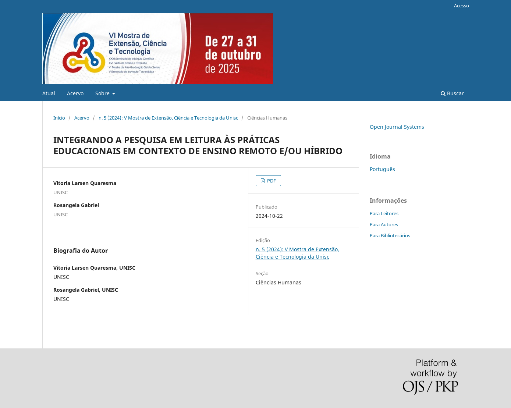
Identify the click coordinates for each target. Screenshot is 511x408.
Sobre (103, 93)
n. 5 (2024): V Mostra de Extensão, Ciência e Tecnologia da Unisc (168, 117)
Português (382, 169)
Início (59, 117)
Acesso (461, 5)
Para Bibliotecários (390, 235)
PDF (271, 180)
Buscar (452, 93)
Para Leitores (384, 213)
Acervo (75, 93)
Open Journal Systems (397, 126)
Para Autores (384, 224)
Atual (48, 93)
